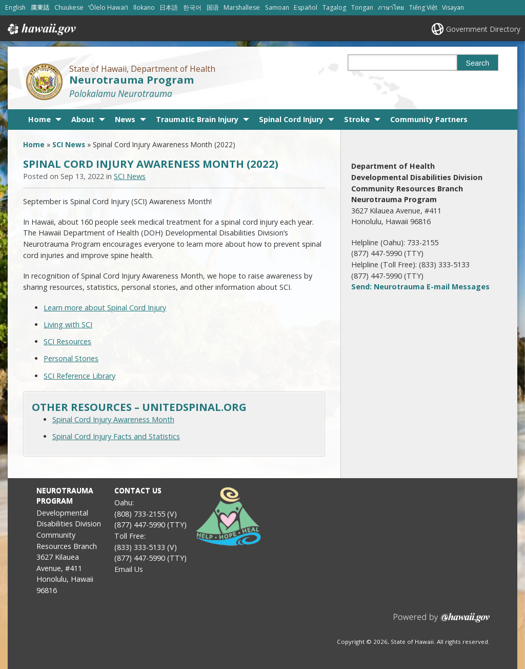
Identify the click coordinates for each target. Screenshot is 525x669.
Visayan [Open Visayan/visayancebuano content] (453, 7)
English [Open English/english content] (15, 7)
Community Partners (429, 119)
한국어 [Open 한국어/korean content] (192, 7)
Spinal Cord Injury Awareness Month (113, 419)
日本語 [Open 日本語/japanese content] (168, 7)
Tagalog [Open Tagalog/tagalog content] (334, 7)
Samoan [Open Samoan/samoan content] (277, 7)
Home (39, 119)
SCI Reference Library (79, 376)
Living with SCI (68, 324)
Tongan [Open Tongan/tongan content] (362, 7)
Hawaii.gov (41, 29)
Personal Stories (71, 358)
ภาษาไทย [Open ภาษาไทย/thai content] (391, 7)
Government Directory (483, 29)
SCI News (68, 144)
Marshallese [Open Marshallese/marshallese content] (242, 7)
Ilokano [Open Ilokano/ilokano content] (144, 7)
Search (478, 63)
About (82, 119)
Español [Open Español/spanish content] (305, 7)
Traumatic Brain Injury (197, 119)
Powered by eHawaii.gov (442, 621)
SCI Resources (67, 341)
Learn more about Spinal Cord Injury (105, 307)
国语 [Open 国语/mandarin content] (213, 7)
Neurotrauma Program (131, 79)
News (125, 119)
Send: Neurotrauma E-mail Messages (420, 286)
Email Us (128, 569)
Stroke (357, 119)
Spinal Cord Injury (291, 119)
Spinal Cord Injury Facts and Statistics (116, 436)
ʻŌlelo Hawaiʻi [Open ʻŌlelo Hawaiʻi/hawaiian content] (108, 7)
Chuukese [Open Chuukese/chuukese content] (69, 7)
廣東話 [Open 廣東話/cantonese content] (40, 7)
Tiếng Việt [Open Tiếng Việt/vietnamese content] (423, 7)
